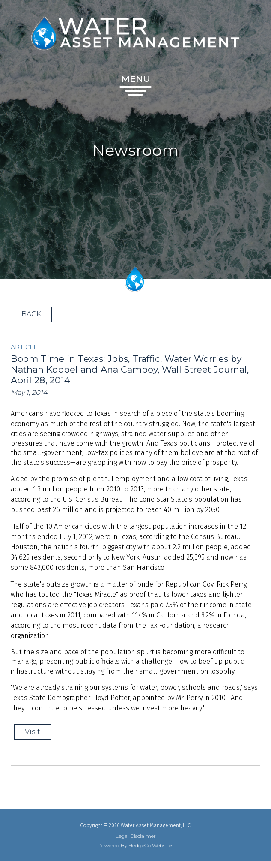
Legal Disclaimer (136, 836)
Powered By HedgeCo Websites (135, 845)
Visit (32, 732)
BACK (31, 314)
